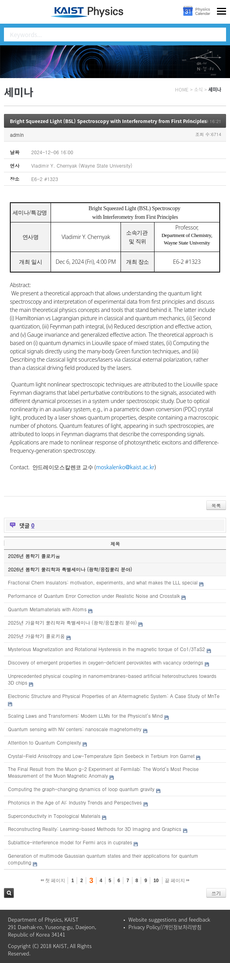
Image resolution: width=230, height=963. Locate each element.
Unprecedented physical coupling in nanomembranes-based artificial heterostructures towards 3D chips (112, 679)
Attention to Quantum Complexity (44, 742)
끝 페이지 (177, 880)
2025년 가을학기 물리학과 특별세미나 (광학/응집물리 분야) (72, 622)
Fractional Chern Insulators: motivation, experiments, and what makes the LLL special (103, 582)
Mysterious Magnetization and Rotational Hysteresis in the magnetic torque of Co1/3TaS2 (106, 649)
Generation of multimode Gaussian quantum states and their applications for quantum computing (103, 859)
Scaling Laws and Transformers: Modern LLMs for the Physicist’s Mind (85, 715)
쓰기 (216, 893)
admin (17, 134)
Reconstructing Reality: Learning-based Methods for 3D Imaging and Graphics (94, 828)
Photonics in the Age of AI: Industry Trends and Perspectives (75, 802)
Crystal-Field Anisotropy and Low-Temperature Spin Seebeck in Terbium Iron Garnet (101, 755)
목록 (216, 505)
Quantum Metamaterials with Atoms (47, 609)
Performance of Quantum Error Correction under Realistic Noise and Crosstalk (94, 595)
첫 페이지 (53, 880)
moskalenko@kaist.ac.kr (125, 467)
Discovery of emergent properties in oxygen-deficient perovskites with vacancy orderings (105, 662)
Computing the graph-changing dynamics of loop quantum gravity (81, 789)
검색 (9, 893)
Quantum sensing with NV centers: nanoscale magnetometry (74, 729)
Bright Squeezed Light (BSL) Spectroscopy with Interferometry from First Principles (108, 121)
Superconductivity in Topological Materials (54, 815)
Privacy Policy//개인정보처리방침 (165, 927)
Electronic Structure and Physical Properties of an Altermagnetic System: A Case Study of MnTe (113, 695)
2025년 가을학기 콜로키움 (36, 636)
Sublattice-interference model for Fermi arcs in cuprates (70, 842)
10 (155, 880)
